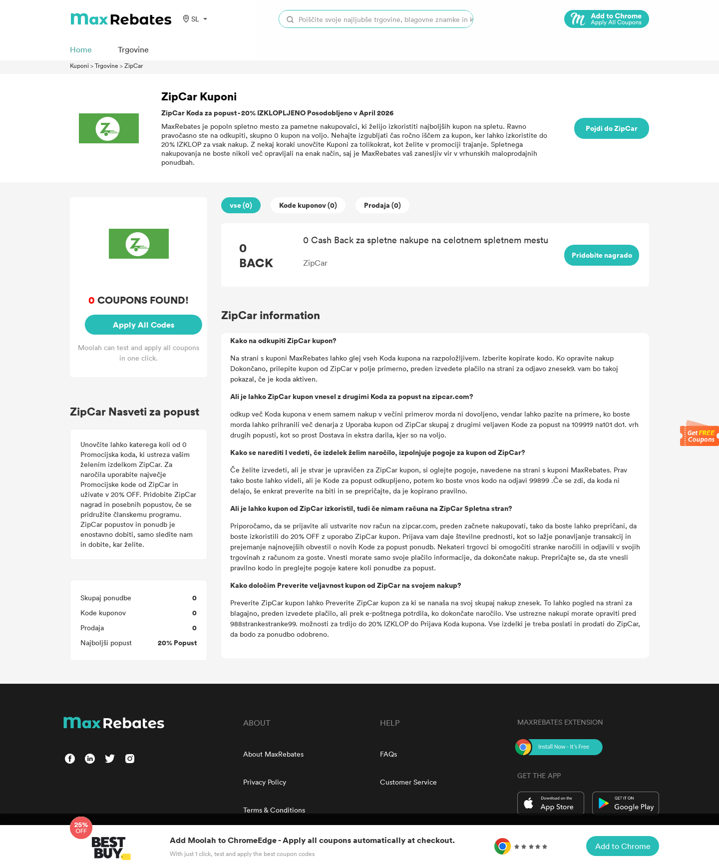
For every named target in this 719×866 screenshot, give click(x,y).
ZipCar (133, 65)
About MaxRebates (273, 754)
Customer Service (408, 782)
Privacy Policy (264, 782)
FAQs (388, 754)
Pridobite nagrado (602, 255)
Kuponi (79, 65)
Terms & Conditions (274, 810)
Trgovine (106, 65)
